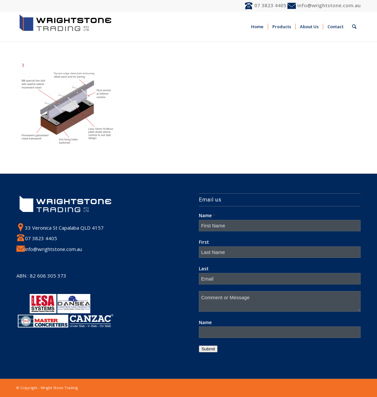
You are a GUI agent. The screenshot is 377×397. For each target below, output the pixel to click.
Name (207, 215)
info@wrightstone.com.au (324, 5)
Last (204, 268)
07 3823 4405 (265, 5)
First (204, 242)
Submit (208, 348)
